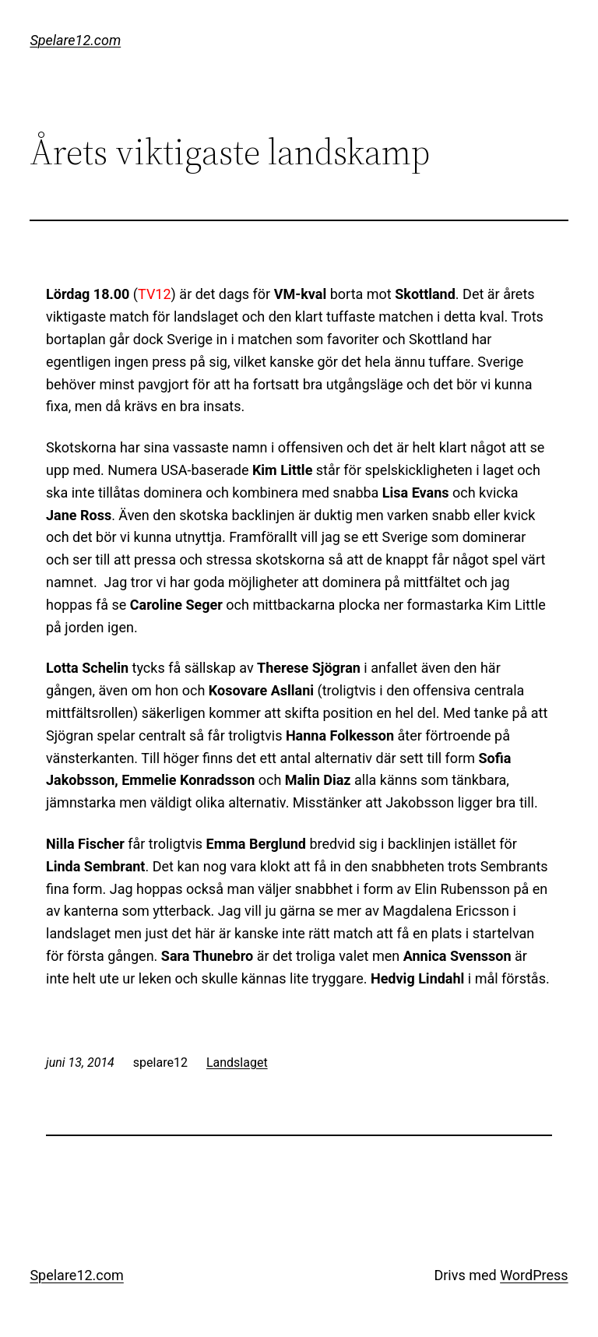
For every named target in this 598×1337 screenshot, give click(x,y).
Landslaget (237, 1062)
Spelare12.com (75, 40)
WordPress (534, 1275)
